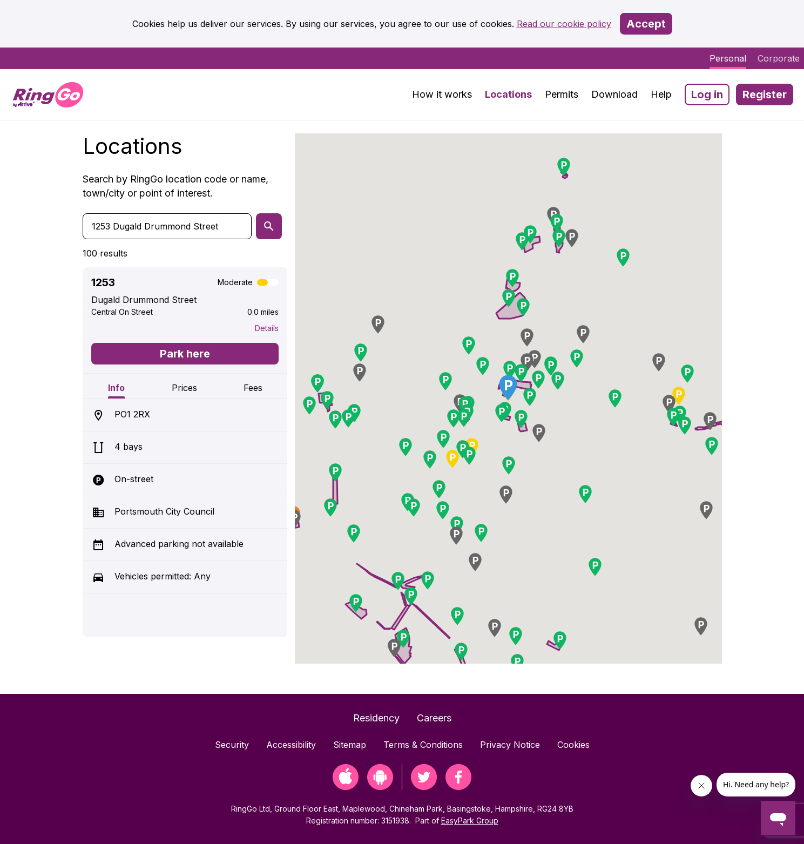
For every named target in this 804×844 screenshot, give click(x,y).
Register (764, 94)
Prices (184, 387)
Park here (185, 353)
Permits (561, 94)
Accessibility (291, 744)
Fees (253, 387)
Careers (434, 718)
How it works (442, 94)
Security (232, 744)
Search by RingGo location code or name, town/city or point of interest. (175, 186)
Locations (508, 94)
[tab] (117, 386)
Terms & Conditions (423, 744)
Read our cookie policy (564, 23)
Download (614, 94)
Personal (728, 58)
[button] (538, 379)
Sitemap (349, 744)
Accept (646, 23)
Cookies (573, 744)
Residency (376, 718)
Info (116, 387)
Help (661, 94)
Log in (707, 94)
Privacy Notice (510, 744)
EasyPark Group (469, 820)
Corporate (779, 58)
